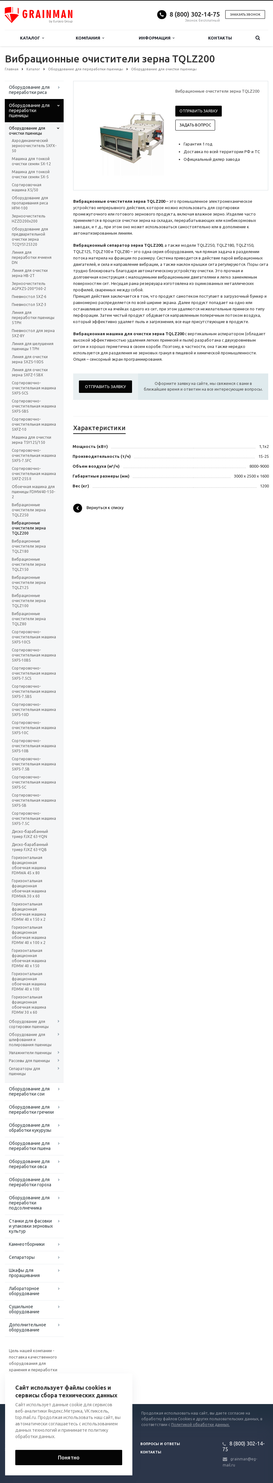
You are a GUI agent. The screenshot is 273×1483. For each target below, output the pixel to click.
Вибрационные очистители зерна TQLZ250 (29, 510)
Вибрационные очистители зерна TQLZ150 (29, 564)
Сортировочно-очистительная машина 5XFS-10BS (34, 655)
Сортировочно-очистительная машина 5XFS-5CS (34, 388)
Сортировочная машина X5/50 (26, 187)
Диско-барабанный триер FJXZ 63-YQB (30, 847)
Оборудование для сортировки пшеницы (29, 1024)
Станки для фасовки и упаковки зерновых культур (31, 1226)
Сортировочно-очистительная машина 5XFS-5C (34, 782)
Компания (90, 38)
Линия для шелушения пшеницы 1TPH (32, 346)
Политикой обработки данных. (200, 1425)
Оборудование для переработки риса (29, 90)
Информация (156, 38)
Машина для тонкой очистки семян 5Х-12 (31, 161)
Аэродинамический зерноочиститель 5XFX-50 (34, 145)
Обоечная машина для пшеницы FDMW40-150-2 (33, 492)
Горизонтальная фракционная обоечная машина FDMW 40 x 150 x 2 (29, 911)
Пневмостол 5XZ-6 (29, 296)
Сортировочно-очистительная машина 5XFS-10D (34, 709)
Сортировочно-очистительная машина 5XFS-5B (34, 800)
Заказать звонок (245, 14)
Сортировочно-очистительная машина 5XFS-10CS (34, 637)
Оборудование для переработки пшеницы (29, 110)
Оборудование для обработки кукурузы (30, 1128)
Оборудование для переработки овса (29, 1164)
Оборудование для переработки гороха (30, 1182)
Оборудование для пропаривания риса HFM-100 (30, 203)
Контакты (220, 38)
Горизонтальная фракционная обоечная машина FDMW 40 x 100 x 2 (29, 935)
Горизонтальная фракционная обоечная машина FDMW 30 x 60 (29, 1004)
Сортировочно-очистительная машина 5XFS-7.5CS (34, 673)
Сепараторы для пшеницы (24, 1071)
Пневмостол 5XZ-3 (29, 304)
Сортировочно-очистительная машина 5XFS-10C (34, 727)
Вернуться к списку (98, 508)
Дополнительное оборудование (27, 1327)
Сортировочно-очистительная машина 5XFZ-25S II (34, 473)
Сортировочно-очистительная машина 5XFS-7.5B (34, 764)
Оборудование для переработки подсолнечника (29, 1202)
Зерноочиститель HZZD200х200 (28, 218)
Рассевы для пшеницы (29, 1061)
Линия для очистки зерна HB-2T (30, 273)
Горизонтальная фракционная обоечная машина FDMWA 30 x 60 (29, 888)
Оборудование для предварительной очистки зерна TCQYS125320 (30, 236)
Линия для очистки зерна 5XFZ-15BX (30, 372)
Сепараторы (22, 1257)
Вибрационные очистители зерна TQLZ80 (29, 619)
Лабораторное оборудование (24, 1291)
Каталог (32, 38)
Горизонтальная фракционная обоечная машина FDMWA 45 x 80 (29, 865)
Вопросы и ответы (160, 1444)
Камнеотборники (27, 1244)
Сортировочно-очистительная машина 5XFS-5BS (34, 406)
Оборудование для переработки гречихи (31, 1109)
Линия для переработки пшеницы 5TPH (33, 317)
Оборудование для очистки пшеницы (27, 130)
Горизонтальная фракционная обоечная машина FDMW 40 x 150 (29, 958)
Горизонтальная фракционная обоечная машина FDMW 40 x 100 (29, 981)
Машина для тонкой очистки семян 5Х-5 (31, 174)
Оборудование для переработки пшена (30, 1146)
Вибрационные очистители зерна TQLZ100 (29, 600)
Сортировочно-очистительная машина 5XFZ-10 (34, 424)
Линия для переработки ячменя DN (32, 257)
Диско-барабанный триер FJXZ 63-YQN (30, 834)
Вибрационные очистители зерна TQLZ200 (29, 528)
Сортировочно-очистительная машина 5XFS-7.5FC (34, 455)
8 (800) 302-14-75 (195, 14)
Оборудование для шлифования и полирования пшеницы (30, 1039)
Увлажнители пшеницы (30, 1053)
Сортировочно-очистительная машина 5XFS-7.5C (34, 818)
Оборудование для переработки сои (29, 1091)
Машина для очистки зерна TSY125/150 (31, 439)
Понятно (69, 1457)
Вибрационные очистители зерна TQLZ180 (29, 546)
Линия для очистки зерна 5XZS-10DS (30, 359)
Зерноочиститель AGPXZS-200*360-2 (29, 286)
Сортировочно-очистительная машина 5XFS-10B (34, 746)
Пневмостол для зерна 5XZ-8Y (33, 333)
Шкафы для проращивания (24, 1273)
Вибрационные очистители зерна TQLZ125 (29, 582)
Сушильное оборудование (24, 1309)
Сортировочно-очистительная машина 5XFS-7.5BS (34, 691)
